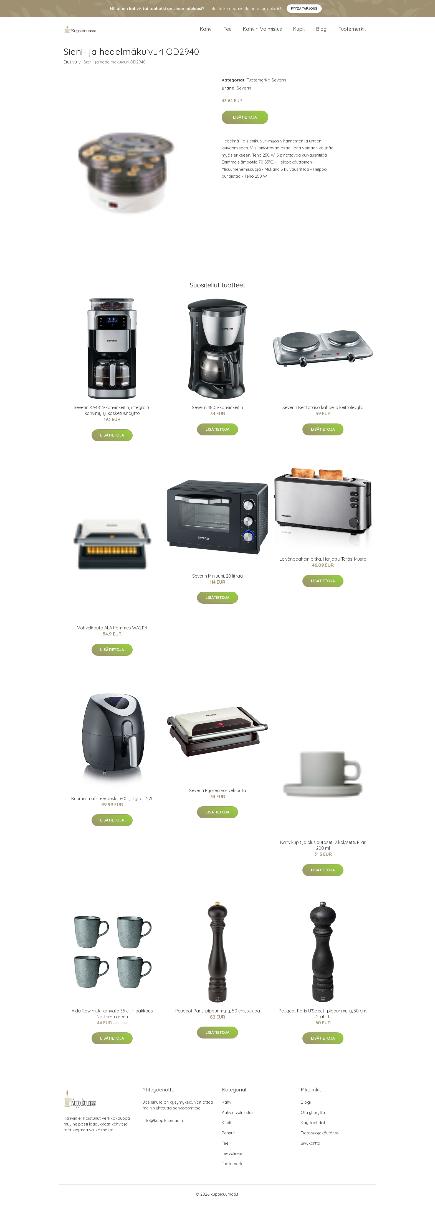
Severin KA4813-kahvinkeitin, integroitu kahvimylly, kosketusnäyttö (112, 418)
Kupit (299, 33)
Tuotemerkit (352, 33)
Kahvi (206, 33)
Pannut (228, 1141)
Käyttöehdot (313, 1131)
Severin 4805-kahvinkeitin (217, 416)
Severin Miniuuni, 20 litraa (217, 584)
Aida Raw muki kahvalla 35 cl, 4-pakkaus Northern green (112, 1022)
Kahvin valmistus (262, 33)
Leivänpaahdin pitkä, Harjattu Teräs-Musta (323, 567)
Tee (228, 33)
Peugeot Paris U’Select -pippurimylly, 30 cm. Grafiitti (323, 1022)
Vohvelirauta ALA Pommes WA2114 (112, 636)
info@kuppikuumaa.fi (163, 1128)
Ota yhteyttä (313, 1120)
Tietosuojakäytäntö (320, 1141)
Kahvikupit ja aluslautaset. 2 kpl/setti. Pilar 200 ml (323, 853)
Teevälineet (233, 1161)
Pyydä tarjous (304, 8)
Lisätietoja (245, 125)
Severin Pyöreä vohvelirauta (217, 799)
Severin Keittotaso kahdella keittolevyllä (322, 416)
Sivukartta (310, 1151)
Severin (279, 88)
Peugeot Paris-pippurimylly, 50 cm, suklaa (217, 1019)
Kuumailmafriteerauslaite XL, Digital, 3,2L (112, 807)
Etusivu (70, 70)
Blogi (321, 33)
